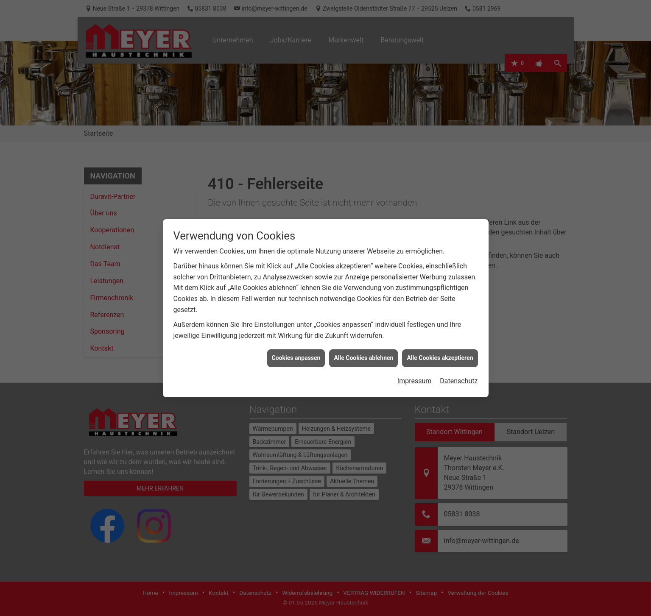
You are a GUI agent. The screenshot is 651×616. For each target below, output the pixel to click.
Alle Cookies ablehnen (363, 320)
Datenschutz (459, 343)
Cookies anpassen (296, 320)
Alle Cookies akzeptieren (440, 320)
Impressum (414, 343)
